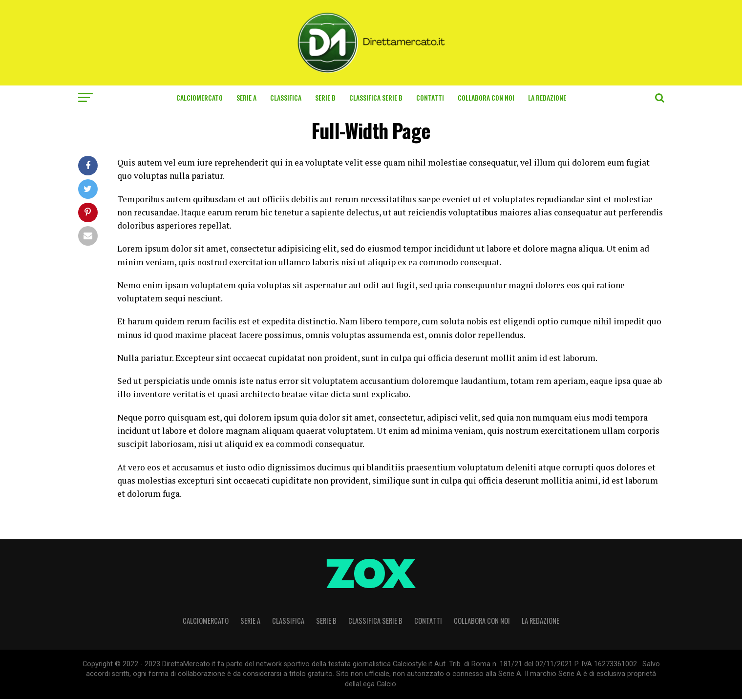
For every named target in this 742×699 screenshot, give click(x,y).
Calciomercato (199, 97)
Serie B (325, 97)
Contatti (430, 97)
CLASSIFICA (285, 97)
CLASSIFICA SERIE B (376, 97)
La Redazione (547, 97)
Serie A (246, 97)
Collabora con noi (486, 97)
